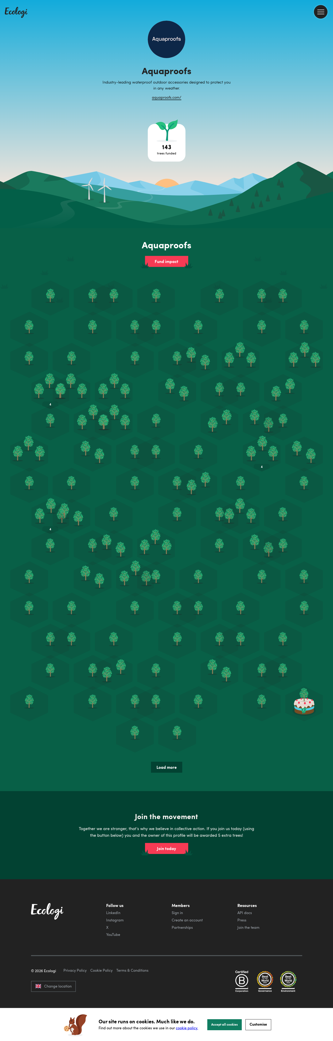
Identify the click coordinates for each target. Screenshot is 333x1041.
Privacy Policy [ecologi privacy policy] (75, 992)
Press (241, 920)
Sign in (177, 912)
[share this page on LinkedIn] (327, 85)
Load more (167, 767)
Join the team (248, 927)
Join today (166, 848)
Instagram (115, 920)
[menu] (320, 12)
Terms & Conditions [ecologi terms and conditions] (132, 992)
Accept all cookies (224, 1024)
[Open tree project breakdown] (166, 143)
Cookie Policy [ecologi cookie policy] (101, 992)
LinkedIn (113, 912)
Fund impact (166, 261)
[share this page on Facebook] (327, 65)
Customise (258, 1024)
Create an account (187, 920)
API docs (244, 912)
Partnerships (182, 927)
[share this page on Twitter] (327, 75)
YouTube (113, 934)
